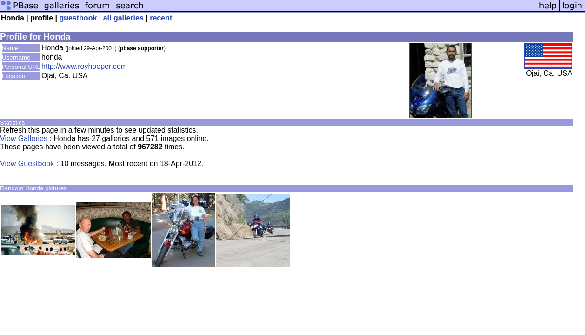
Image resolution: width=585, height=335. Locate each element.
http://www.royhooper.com (84, 66)
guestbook (78, 18)
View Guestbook (27, 164)
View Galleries (23, 138)
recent (161, 18)
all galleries (123, 18)
